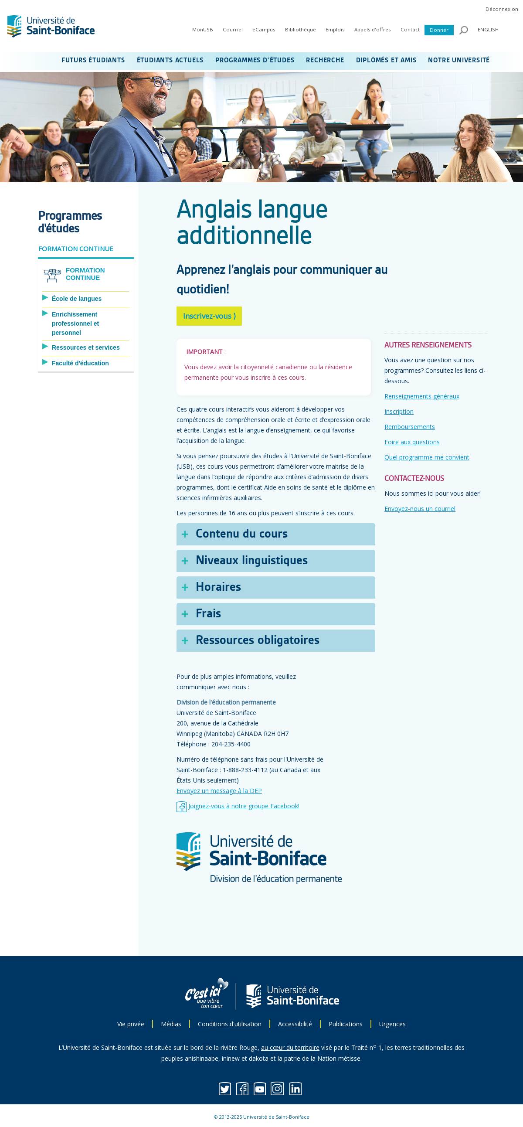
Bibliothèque (300, 29)
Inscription (399, 411)
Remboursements (409, 426)
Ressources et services (86, 347)
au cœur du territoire (290, 1047)
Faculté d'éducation (80, 363)
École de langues (77, 298)
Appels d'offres (372, 29)
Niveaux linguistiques (252, 560)
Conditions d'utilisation (230, 1024)
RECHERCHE (325, 60)
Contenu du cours (242, 534)
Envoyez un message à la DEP (219, 791)
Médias (171, 1024)
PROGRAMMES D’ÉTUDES (254, 60)
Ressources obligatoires (257, 640)
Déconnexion (502, 9)
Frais (208, 613)
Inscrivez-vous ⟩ (209, 316)
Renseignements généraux (421, 396)
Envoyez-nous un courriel (419, 508)
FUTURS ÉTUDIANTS (93, 60)
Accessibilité (295, 1024)
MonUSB (202, 29)
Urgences (392, 1024)
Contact (410, 29)
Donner (439, 30)
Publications (346, 1024)
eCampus (263, 29)
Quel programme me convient (426, 457)
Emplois (335, 29)
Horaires (218, 587)
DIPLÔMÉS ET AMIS (386, 60)
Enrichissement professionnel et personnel (75, 323)
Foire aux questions (412, 442)
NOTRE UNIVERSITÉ (459, 60)
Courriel (233, 29)
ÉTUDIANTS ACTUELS (170, 60)
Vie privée (130, 1024)
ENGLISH (488, 29)
